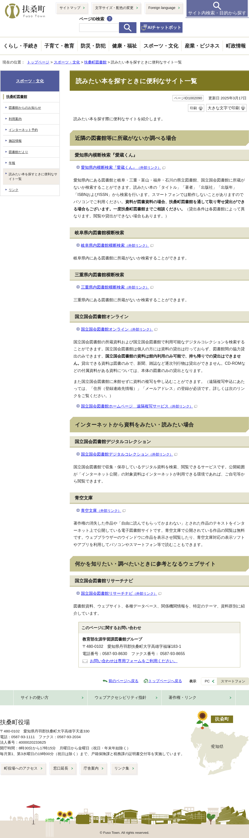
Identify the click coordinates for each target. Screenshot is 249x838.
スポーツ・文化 (160, 46)
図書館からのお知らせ (25, 108)
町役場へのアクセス (21, 768)
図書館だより (18, 152)
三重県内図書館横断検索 (117, 287)
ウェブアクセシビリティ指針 (120, 697)
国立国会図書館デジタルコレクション (129, 454)
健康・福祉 (124, 46)
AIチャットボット (165, 27)
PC (207, 681)
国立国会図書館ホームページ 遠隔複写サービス (139, 406)
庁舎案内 (91, 768)
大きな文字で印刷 (224, 108)
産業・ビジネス (202, 46)
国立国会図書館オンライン (119, 329)
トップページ (38, 62)
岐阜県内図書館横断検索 (117, 245)
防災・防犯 (93, 46)
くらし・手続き (20, 46)
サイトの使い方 (35, 697)
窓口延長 (60, 768)
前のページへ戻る (123, 681)
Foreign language (162, 8)
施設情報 (15, 141)
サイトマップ (70, 8)
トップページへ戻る (165, 681)
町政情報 (236, 46)
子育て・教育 (59, 46)
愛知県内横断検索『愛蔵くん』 (123, 167)
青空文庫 (103, 510)
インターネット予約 (23, 130)
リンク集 (121, 768)
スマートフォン (233, 681)
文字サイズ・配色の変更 (114, 8)
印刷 (193, 108)
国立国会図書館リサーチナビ (121, 593)
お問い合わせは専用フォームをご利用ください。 (134, 661)
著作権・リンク (182, 697)
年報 (12, 163)
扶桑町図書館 (95, 62)
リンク (13, 190)
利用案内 (15, 119)
